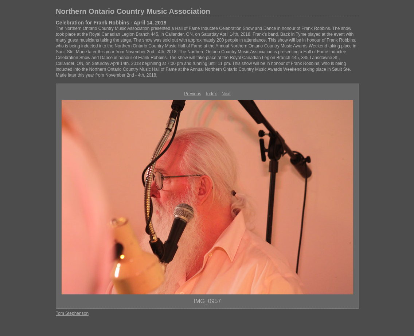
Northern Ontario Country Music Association (133, 11)
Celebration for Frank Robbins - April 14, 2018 (111, 23)
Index (211, 93)
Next (226, 93)
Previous (192, 93)
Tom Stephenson (72, 313)
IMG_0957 (207, 301)
